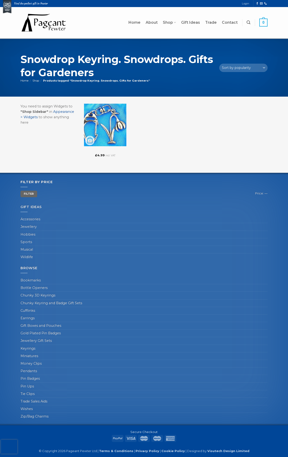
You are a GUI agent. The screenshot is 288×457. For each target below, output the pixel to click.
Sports (26, 242)
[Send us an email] (261, 3)
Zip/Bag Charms (34, 416)
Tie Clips (27, 394)
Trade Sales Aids (33, 401)
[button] (248, 22)
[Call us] (265, 3)
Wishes (26, 409)
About (152, 22)
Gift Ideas (190, 22)
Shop (169, 22)
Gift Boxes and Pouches (40, 325)
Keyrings (27, 348)
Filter (29, 193)
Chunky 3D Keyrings (37, 295)
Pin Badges (30, 378)
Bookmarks (30, 280)
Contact (230, 22)
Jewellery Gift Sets (36, 341)
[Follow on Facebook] (257, 3)
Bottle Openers (34, 288)
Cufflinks (27, 310)
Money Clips (31, 363)
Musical (26, 249)
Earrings (27, 318)
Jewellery (28, 227)
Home (134, 22)
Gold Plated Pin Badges (40, 333)
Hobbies (27, 234)
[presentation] (9, 447)
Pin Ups (27, 386)
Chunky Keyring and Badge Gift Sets (51, 303)
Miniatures (29, 356)
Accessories (30, 219)
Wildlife (26, 257)
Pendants (28, 371)
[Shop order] (243, 68)
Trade (211, 22)
